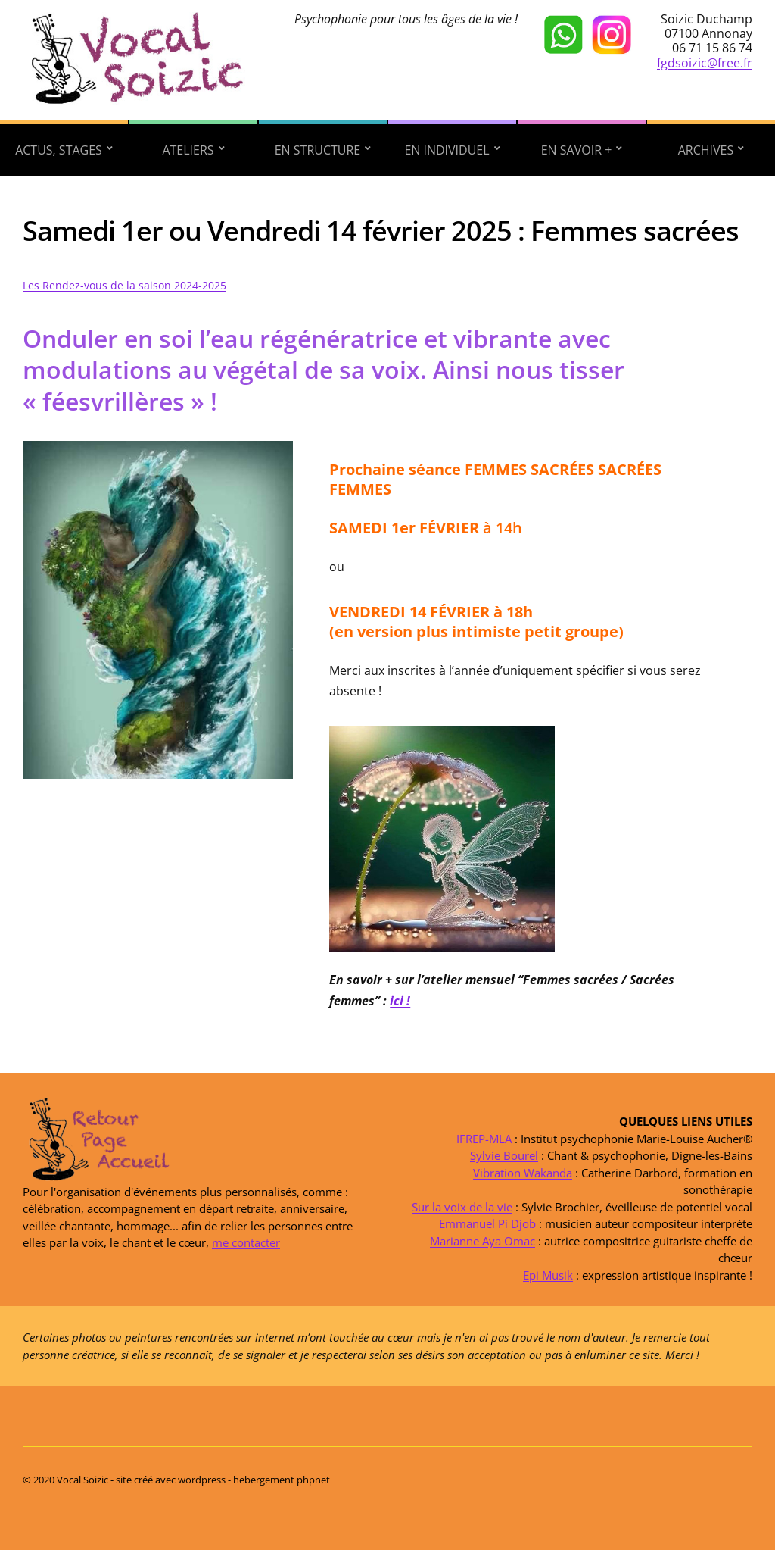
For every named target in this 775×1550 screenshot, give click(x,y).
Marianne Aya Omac (482, 1240)
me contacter (246, 1242)
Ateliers (187, 150)
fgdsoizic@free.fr (704, 63)
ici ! (400, 1000)
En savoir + (576, 150)
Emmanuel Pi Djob (487, 1223)
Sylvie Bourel (504, 1155)
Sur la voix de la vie (462, 1206)
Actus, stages (58, 150)
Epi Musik (548, 1274)
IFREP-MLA (485, 1137)
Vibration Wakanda (522, 1172)
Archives (706, 150)
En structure (318, 150)
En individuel (446, 150)
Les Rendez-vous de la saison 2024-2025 (124, 285)
